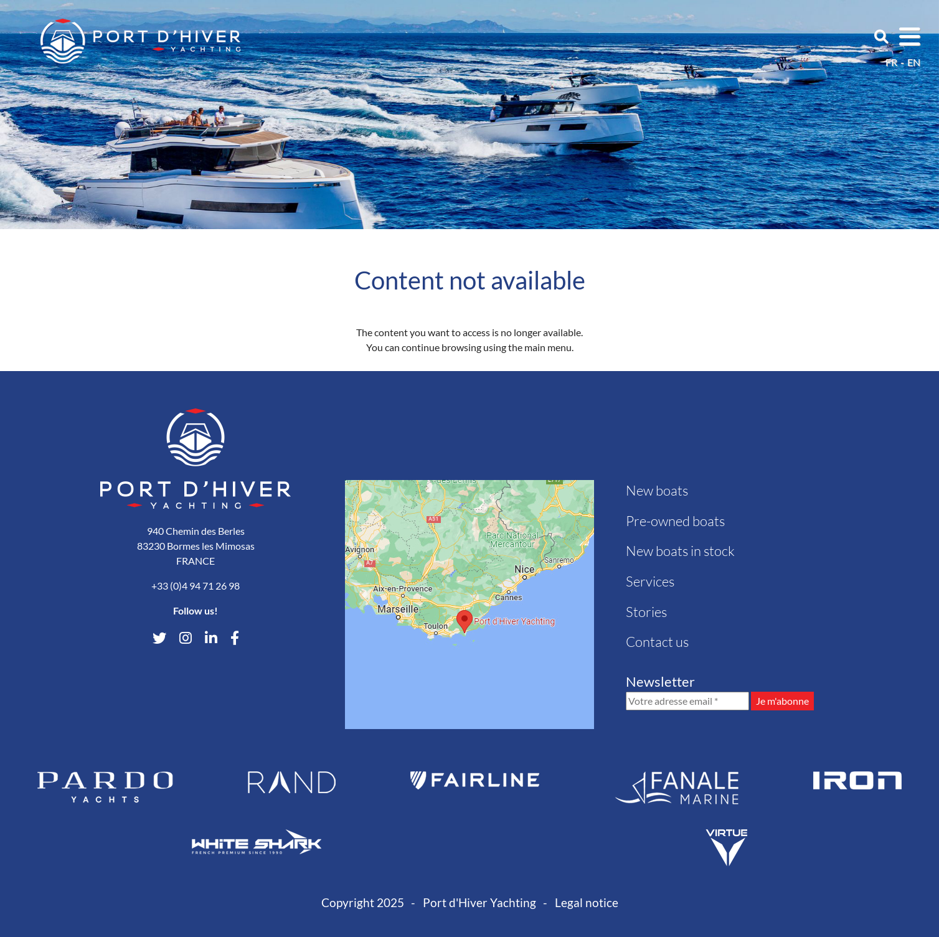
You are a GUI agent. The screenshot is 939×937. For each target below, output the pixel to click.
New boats (657, 490)
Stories (646, 611)
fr (891, 62)
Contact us (657, 641)
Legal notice (586, 902)
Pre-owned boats (675, 520)
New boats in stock (680, 550)
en (913, 62)
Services (650, 581)
